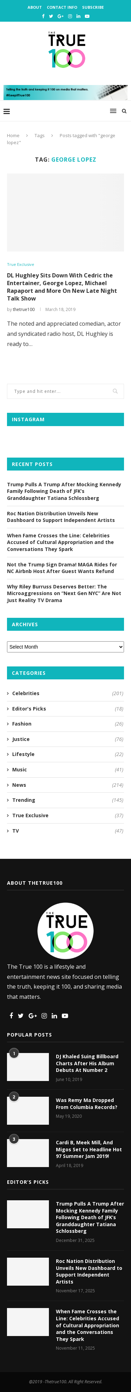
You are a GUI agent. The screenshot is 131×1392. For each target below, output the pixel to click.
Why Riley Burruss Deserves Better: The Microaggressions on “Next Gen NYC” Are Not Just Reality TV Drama (64, 593)
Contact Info (62, 7)
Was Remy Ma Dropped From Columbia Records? (86, 1103)
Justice (67, 739)
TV (67, 830)
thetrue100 (24, 309)
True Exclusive (20, 264)
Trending (67, 800)
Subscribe (93, 7)
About (35, 7)
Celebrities (67, 693)
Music (67, 769)
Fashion (67, 723)
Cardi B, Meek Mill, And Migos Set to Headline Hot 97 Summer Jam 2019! (89, 1149)
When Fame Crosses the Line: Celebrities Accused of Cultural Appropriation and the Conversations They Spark (60, 542)
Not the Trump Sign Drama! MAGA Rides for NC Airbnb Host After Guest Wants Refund (62, 568)
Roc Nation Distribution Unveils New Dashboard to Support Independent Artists (61, 517)
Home (13, 135)
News (67, 785)
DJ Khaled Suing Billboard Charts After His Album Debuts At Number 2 (87, 1063)
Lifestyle (67, 754)
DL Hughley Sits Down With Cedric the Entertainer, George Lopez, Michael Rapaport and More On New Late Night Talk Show (62, 286)
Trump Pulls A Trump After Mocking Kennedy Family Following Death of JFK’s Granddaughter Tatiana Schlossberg (64, 491)
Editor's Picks (67, 708)
